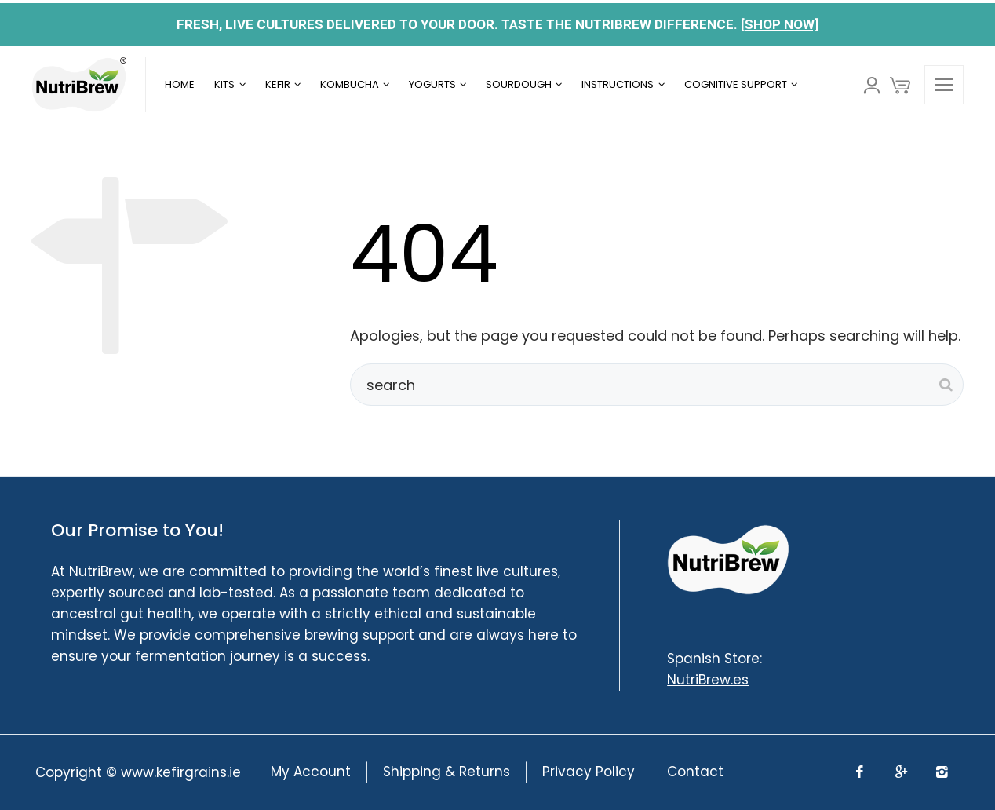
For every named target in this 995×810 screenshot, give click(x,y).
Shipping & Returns (446, 772)
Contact (695, 772)
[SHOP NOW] (779, 24)
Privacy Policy (588, 772)
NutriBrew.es (708, 679)
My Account (311, 772)
